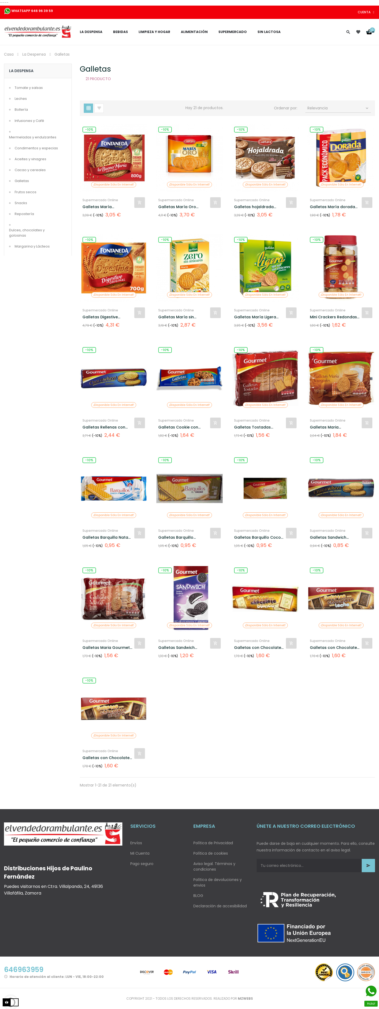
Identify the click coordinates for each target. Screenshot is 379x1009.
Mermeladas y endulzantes (32, 137)
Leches (21, 98)
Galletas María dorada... (333, 206)
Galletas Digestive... (101, 317)
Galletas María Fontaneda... (97, 207)
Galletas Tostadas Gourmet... (252, 427)
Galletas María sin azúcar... (176, 317)
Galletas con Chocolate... (259, 647)
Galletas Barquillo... (177, 537)
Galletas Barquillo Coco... (258, 537)
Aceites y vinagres (30, 159)
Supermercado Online (100, 200)
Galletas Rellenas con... (105, 427)
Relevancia (338, 108)
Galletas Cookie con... (179, 427)
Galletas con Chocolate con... (333, 647)
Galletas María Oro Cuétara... (177, 207)
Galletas (22, 180)
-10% (89, 129)
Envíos (136, 843)
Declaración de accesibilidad (220, 906)
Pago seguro (141, 863)
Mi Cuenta (139, 853)
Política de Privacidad (213, 843)
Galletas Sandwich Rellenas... (328, 537)
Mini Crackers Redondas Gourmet (333, 317)
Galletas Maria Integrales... (324, 427)
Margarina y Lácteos (32, 246)
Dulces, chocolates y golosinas (27, 233)
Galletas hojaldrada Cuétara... (254, 207)
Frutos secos (25, 192)
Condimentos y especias (36, 148)
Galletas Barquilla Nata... (106, 537)
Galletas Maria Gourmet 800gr (106, 647)
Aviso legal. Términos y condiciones (214, 866)
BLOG (198, 895)
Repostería (24, 213)
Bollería (21, 109)
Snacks (21, 202)
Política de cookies (210, 853)
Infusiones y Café (29, 120)
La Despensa (21, 70)
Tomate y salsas (29, 87)
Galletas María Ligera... (256, 317)
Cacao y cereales (30, 169)
